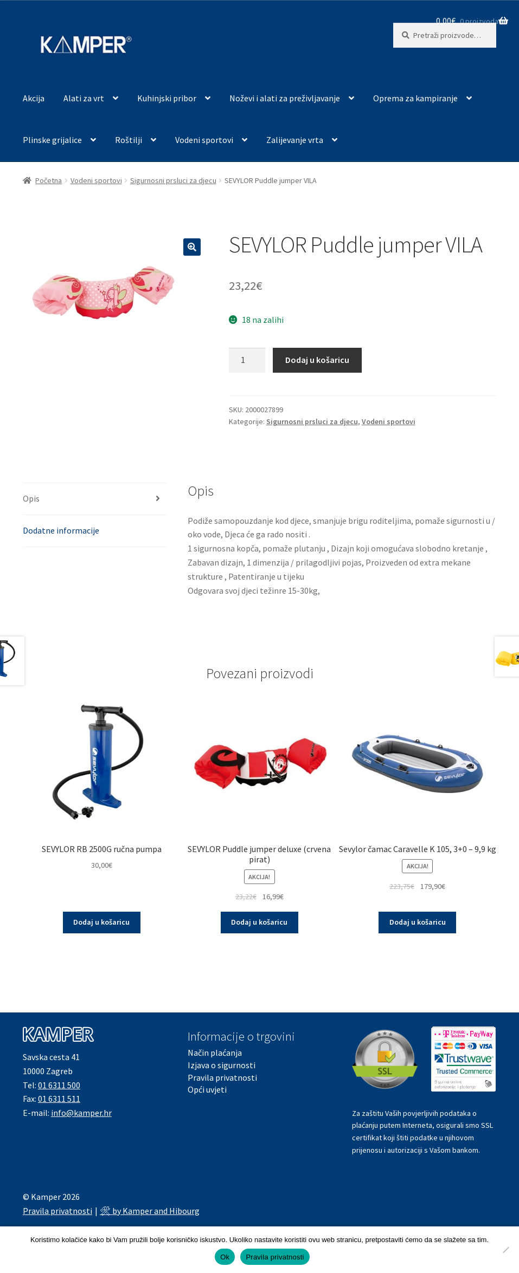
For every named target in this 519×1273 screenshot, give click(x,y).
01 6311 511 (59, 1098)
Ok (224, 1257)
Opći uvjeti (207, 1089)
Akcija (33, 98)
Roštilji (128, 139)
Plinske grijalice (52, 139)
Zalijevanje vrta (294, 139)
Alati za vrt (83, 98)
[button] (192, 247)
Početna (48, 180)
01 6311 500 (59, 1085)
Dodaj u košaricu (317, 359)
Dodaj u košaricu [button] (101, 922)
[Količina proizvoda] (247, 360)
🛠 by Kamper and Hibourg (150, 1210)
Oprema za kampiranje (415, 98)
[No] (505, 1249)
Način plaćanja (215, 1052)
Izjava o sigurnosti (221, 1065)
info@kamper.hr (81, 1112)
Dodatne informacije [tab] (61, 530)
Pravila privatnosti (222, 1077)
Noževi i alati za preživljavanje (284, 98)
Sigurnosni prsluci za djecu (173, 180)
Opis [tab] (31, 498)
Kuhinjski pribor (166, 98)
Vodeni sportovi (204, 139)
